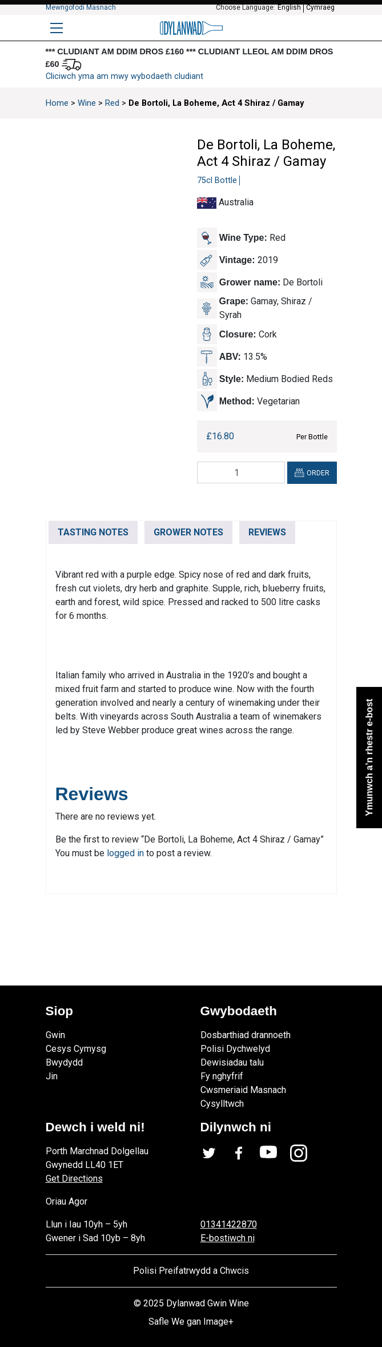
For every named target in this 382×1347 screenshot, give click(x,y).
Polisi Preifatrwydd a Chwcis (191, 1270)
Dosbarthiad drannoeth (245, 1035)
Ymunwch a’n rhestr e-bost (368, 757)
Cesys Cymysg (76, 1048)
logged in (125, 853)
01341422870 (228, 1224)
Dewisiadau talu (232, 1062)
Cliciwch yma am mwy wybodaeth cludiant (124, 76)
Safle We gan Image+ (191, 1321)
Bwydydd (64, 1062)
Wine (87, 103)
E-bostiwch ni (227, 1238)
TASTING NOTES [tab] (93, 532)
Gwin (55, 1035)
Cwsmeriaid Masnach (243, 1089)
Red (112, 103)
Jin (52, 1076)
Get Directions (74, 1178)
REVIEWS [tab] (267, 532)
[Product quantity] (241, 472)
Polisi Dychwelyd (235, 1048)
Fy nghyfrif (221, 1076)
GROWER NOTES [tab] (188, 532)
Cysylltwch (222, 1103)
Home (57, 103)
